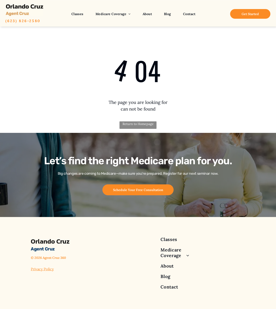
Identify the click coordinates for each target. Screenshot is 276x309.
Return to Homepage (138, 124)
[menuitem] (77, 14)
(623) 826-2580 (22, 21)
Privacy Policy (42, 269)
